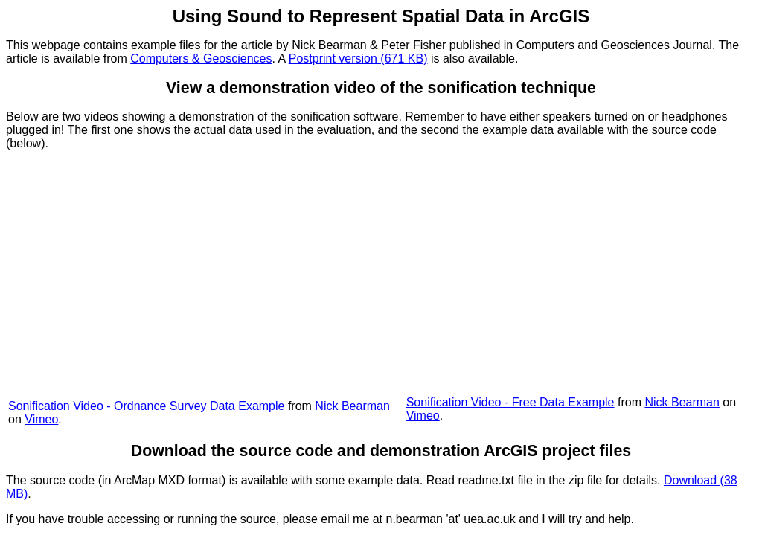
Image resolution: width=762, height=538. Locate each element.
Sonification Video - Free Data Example (510, 402)
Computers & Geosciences (201, 58)
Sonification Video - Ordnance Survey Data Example (146, 406)
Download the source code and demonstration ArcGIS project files (381, 451)
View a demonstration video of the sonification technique (381, 88)
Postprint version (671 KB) (358, 58)
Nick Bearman (352, 406)
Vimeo (41, 419)
